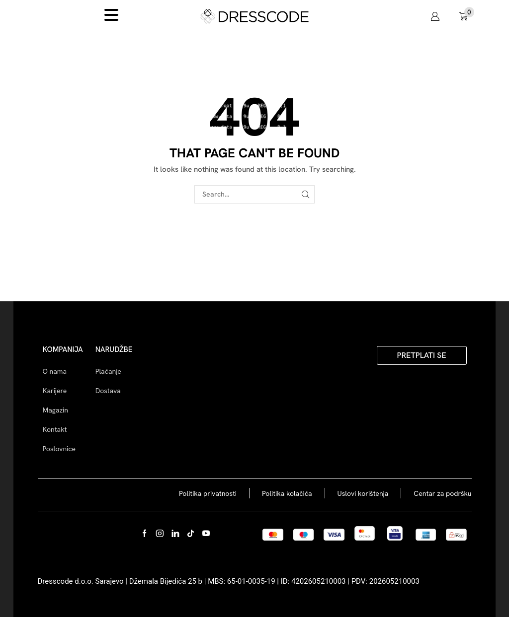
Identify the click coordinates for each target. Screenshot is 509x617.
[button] (434, 16)
